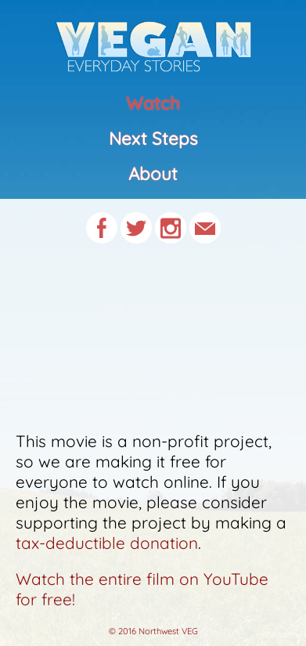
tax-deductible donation (107, 542)
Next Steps (153, 139)
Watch (153, 103)
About (153, 174)
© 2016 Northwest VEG (153, 631)
